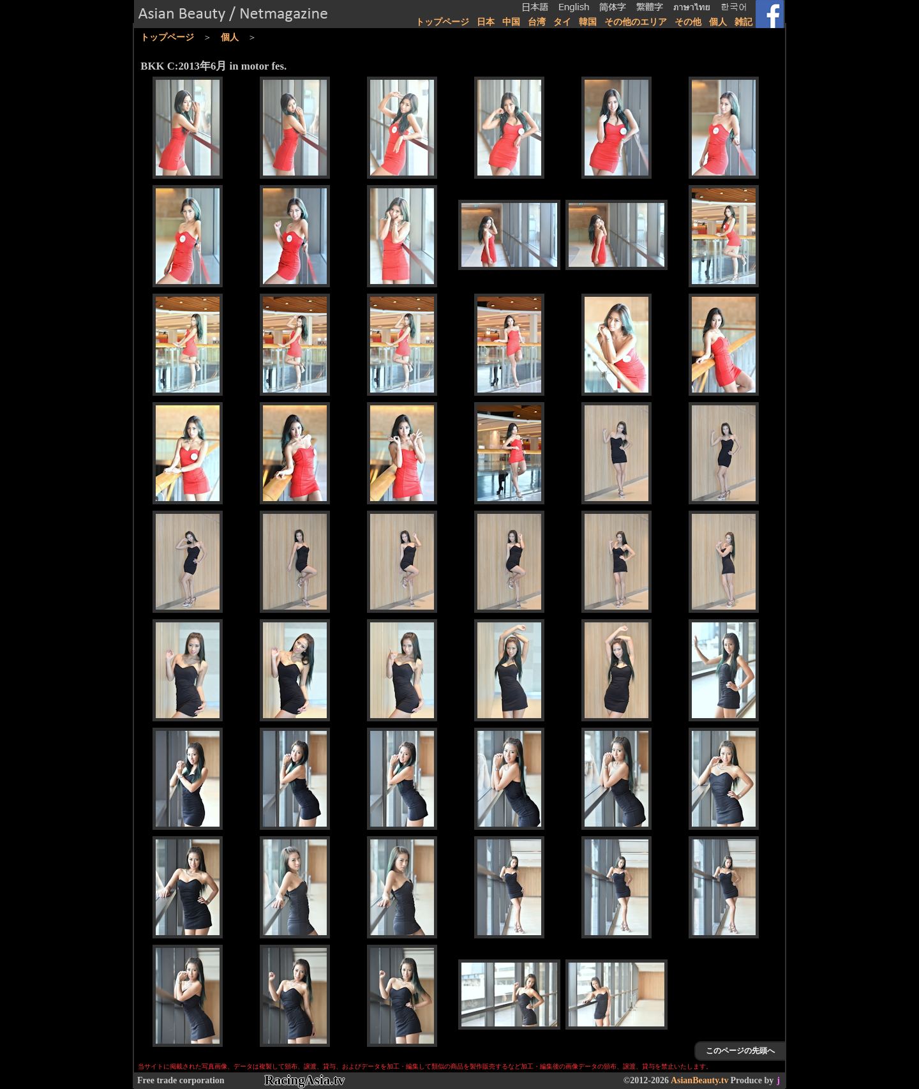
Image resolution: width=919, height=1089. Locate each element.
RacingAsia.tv (305, 1080)
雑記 (743, 22)
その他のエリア (635, 22)
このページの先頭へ (740, 1050)
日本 (486, 22)
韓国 (588, 22)
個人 (718, 22)
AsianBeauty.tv (700, 1080)
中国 (511, 22)
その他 (688, 22)
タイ (562, 22)
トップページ (442, 22)
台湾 (537, 22)
